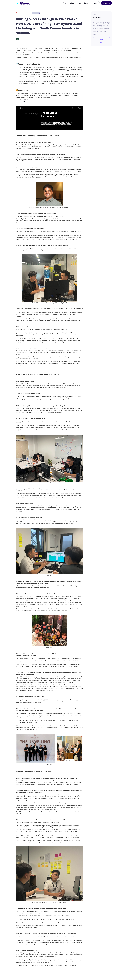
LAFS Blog (22, 101)
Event (79, 3)
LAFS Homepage (24, 99)
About (72, 3)
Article (65, 3)
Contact (86, 3)
